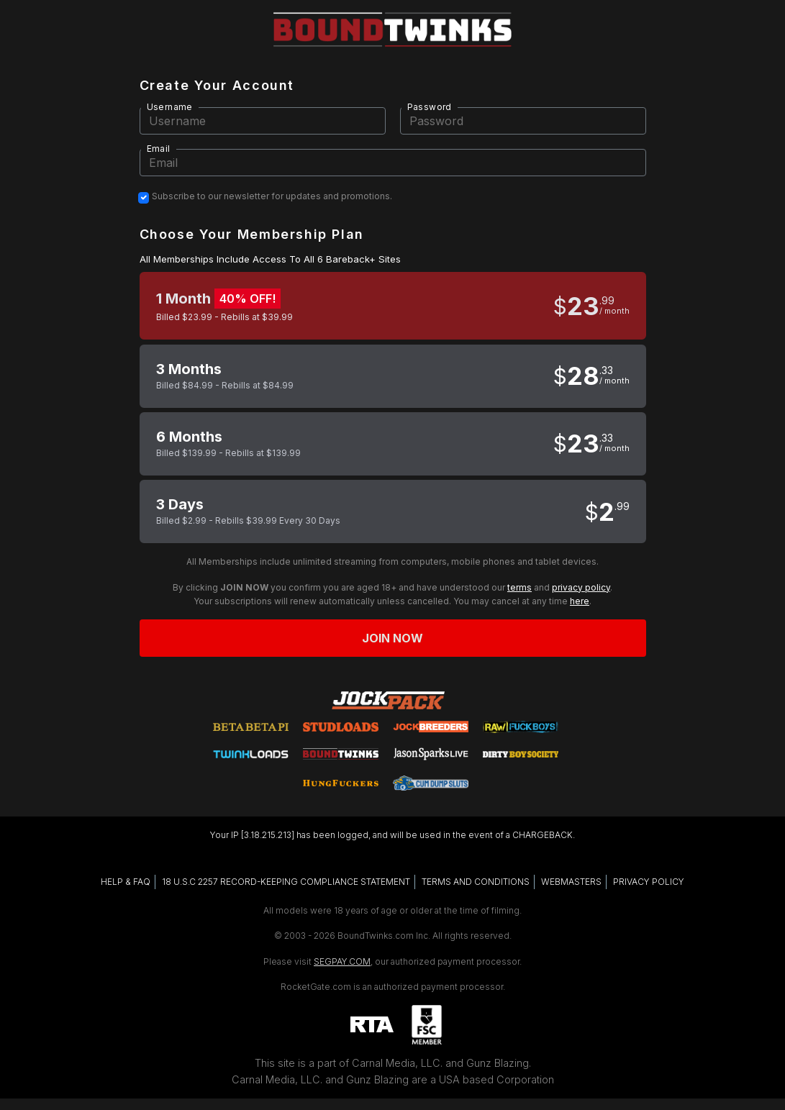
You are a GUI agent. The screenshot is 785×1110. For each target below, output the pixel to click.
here (579, 601)
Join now (393, 638)
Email (159, 148)
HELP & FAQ (125, 881)
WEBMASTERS (571, 881)
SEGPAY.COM (342, 961)
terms (519, 587)
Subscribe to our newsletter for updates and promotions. (272, 196)
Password (429, 106)
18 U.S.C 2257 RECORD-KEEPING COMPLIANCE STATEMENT (286, 881)
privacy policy (581, 587)
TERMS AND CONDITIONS (476, 881)
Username (170, 106)
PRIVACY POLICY (648, 881)
